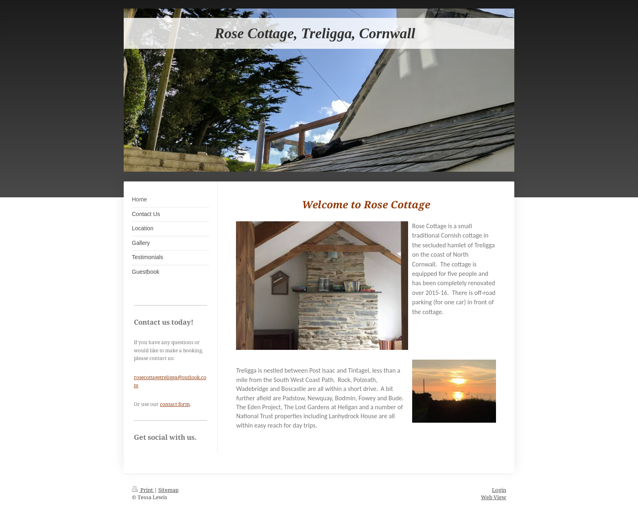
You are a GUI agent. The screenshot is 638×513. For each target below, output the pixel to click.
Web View (493, 497)
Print (143, 489)
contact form (175, 404)
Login (499, 489)
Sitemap (168, 489)
